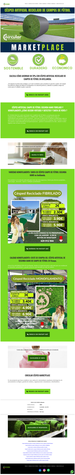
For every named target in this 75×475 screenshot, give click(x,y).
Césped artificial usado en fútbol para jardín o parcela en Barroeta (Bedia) (37, 458)
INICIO (26, 3)
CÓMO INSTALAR (60, 3)
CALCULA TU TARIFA (37, 155)
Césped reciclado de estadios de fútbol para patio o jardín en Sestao (37, 456)
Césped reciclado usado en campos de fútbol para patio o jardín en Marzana (37, 449)
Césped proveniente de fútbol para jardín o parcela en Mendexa (37, 450)
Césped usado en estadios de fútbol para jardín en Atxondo (37, 447)
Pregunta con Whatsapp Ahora (37, 391)
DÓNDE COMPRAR (51, 3)
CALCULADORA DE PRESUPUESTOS (37, 427)
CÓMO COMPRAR (43, 3)
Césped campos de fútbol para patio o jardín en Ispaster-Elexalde (37, 460)
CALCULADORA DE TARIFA (37, 358)
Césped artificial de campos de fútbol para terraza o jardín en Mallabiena (37, 445)
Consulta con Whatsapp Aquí (37, 131)
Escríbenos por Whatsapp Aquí (37, 249)
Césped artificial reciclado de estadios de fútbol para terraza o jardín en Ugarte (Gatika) (37, 452)
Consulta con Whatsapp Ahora (37, 95)
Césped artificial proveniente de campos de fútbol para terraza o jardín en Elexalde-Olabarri (37, 443)
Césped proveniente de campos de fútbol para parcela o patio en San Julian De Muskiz (37, 454)
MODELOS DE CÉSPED (33, 3)
